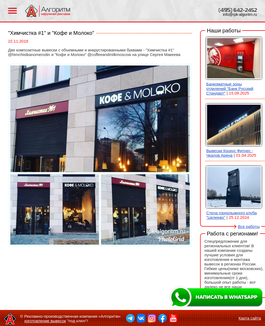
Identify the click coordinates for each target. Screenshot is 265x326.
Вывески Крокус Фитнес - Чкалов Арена (229, 153)
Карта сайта (249, 318)
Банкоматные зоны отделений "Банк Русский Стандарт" (229, 88)
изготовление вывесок (45, 320)
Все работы (249, 226)
